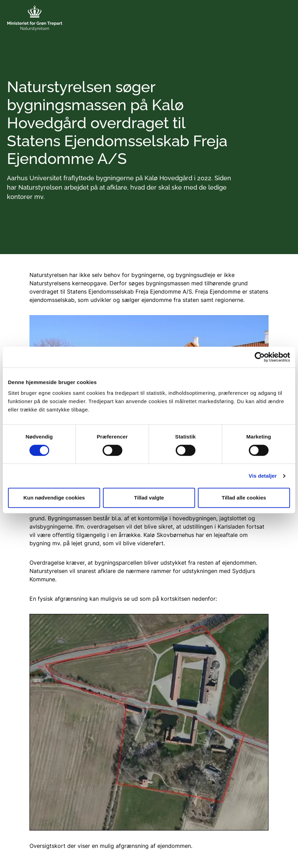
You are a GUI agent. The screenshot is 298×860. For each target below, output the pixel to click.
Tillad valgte (149, 498)
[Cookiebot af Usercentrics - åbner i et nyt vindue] (259, 357)
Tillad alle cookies (244, 498)
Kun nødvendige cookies (54, 498)
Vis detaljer (263, 476)
